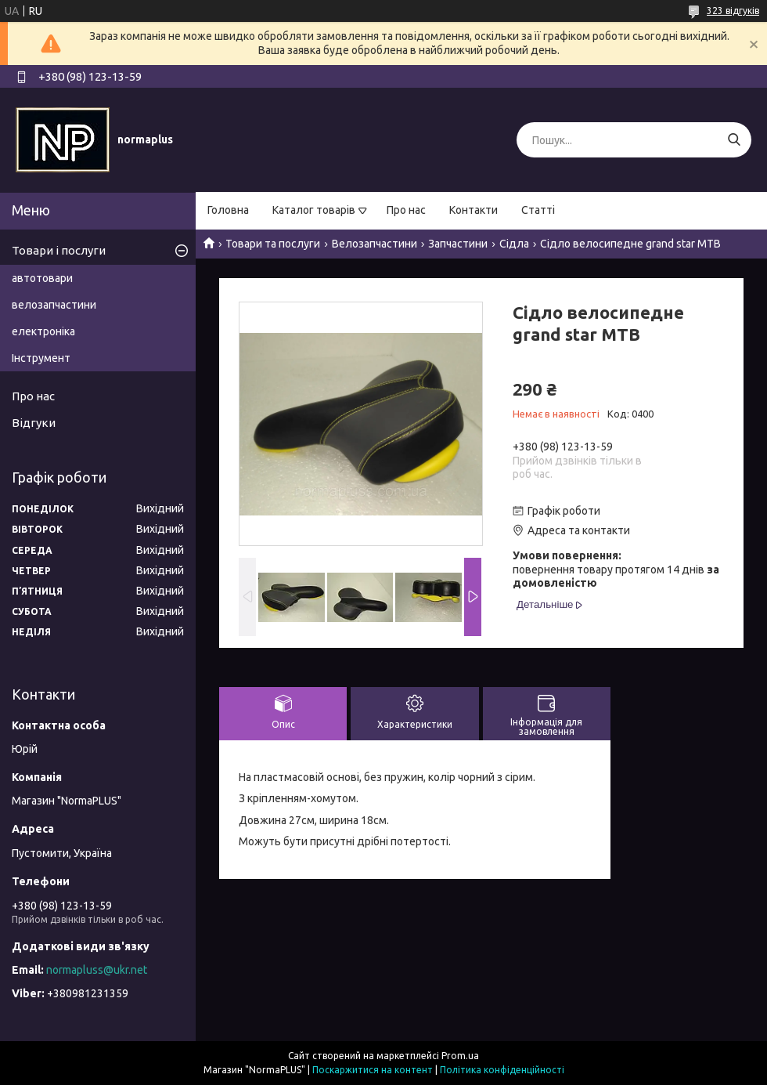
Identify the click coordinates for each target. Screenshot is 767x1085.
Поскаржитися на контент (372, 1070)
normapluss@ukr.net (96, 970)
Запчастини (458, 243)
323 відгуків (733, 10)
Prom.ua (460, 1056)
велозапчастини (54, 304)
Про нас (406, 210)
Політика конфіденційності (502, 1070)
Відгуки (34, 422)
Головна (228, 210)
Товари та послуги (272, 243)
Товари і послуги (59, 250)
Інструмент (41, 358)
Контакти (473, 210)
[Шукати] (733, 139)
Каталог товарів (313, 210)
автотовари (42, 278)
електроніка (43, 331)
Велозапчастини (374, 243)
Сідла (514, 243)
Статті (538, 210)
